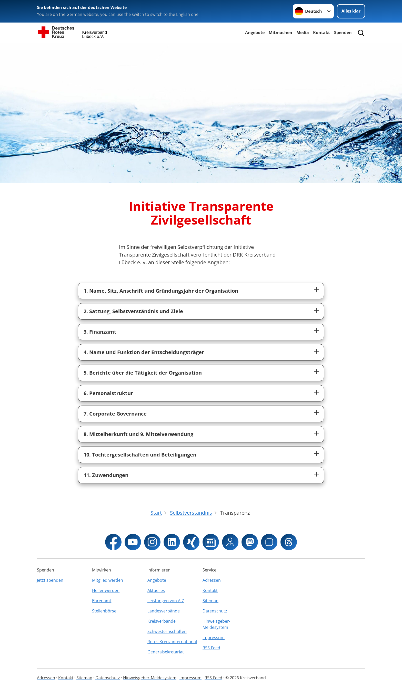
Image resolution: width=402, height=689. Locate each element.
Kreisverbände (161, 621)
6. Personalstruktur (108, 393)
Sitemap (210, 600)
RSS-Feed (211, 648)
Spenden (343, 32)
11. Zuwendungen (106, 475)
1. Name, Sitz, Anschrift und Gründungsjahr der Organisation (161, 290)
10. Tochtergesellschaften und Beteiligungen (140, 454)
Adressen (212, 580)
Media (302, 32)
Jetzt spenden (50, 580)
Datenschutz (215, 611)
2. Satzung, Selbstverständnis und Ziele (133, 311)
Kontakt (321, 32)
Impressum (214, 637)
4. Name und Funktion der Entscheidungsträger (144, 352)
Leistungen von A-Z (165, 600)
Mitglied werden (107, 580)
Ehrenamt (101, 600)
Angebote (255, 32)
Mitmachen (280, 32)
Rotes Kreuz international (172, 641)
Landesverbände (163, 611)
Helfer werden (105, 590)
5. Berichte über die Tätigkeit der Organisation (143, 372)
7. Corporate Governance (115, 413)
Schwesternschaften (167, 631)
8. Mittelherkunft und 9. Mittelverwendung (138, 434)
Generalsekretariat (165, 652)
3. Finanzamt (100, 331)
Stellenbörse (104, 611)
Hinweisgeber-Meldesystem (216, 624)
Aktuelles (156, 590)
